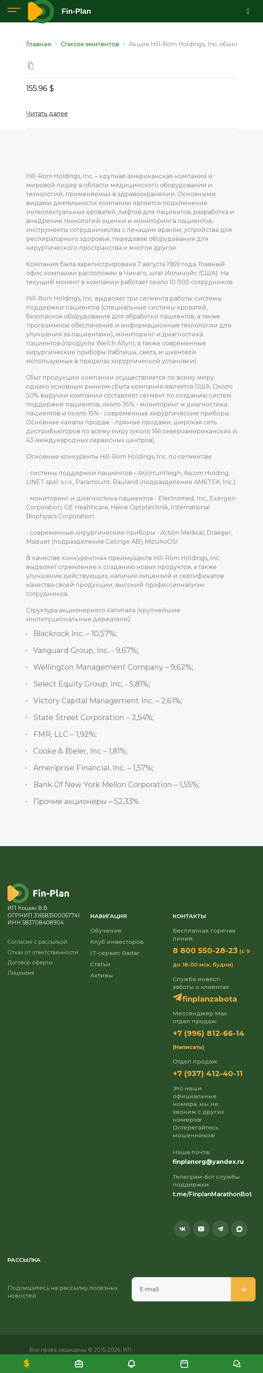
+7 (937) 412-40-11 (208, 1073)
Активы (101, 975)
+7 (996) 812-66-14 (208, 1033)
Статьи (100, 964)
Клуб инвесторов (117, 941)
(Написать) (188, 1047)
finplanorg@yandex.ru (208, 1161)
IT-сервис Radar (115, 952)
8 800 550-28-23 (205, 950)
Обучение (106, 930)
